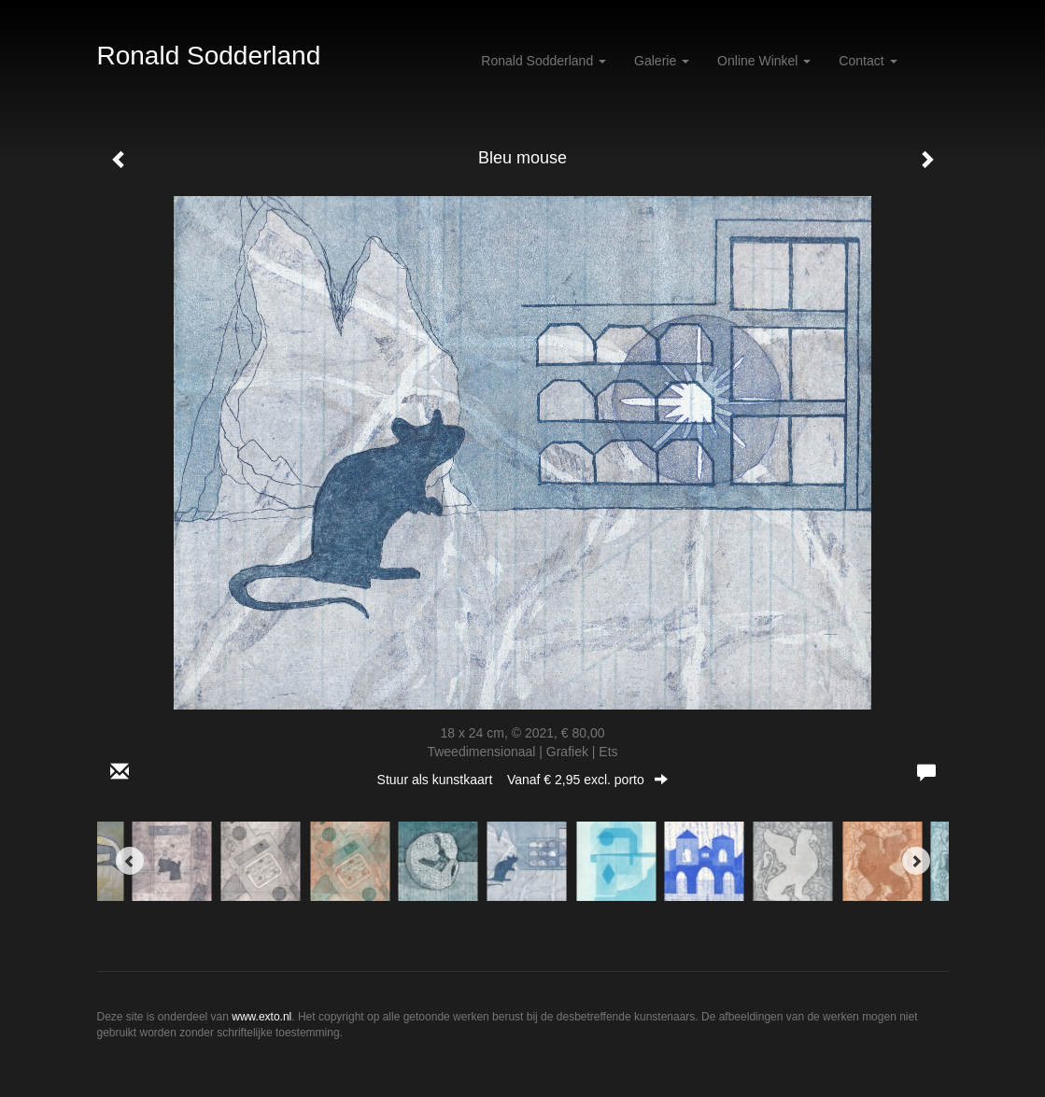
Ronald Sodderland (209, 55)
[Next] (916, 861)
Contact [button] (868, 60)
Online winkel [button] (764, 60)
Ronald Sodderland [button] (543, 60)
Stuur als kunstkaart (523, 779)
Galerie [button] (661, 60)
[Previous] (130, 861)
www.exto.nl (261, 1016)
